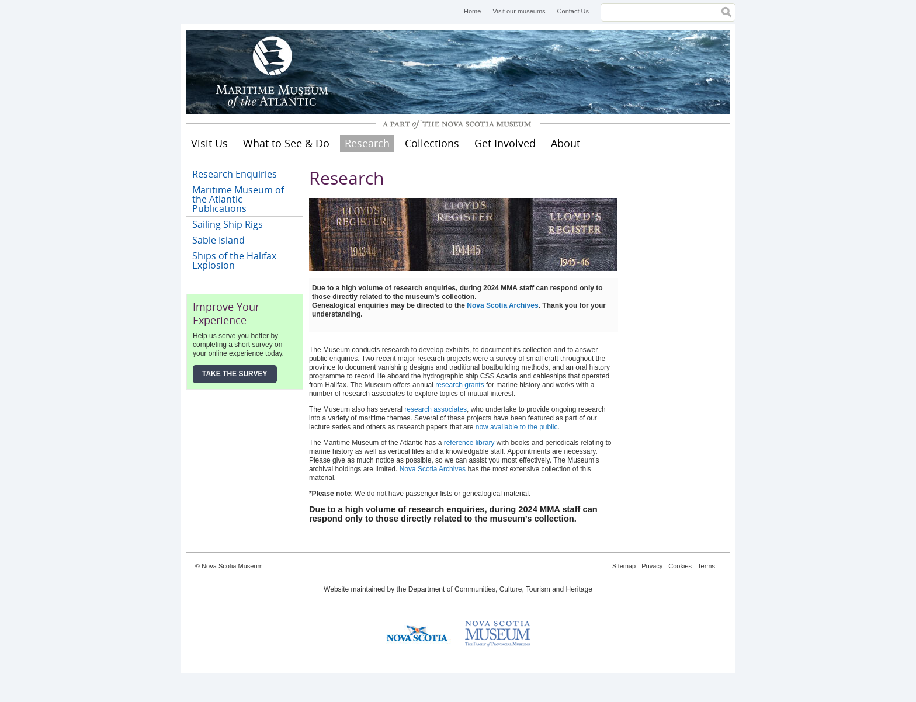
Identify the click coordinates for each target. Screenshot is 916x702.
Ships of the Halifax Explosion (234, 260)
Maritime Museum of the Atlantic (274, 72)
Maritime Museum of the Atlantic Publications (238, 199)
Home (472, 11)
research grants (459, 385)
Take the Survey (235, 374)
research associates (435, 409)
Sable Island (218, 240)
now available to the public (517, 427)
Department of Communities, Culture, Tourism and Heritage (500, 589)
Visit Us (209, 143)
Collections (432, 143)
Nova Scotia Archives (502, 305)
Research (367, 143)
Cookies (680, 565)
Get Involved (505, 143)
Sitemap (624, 565)
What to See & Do (286, 143)
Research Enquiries (234, 174)
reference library (469, 443)
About (565, 143)
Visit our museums (518, 11)
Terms (706, 565)
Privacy (651, 565)
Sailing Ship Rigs (227, 224)
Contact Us (573, 11)
